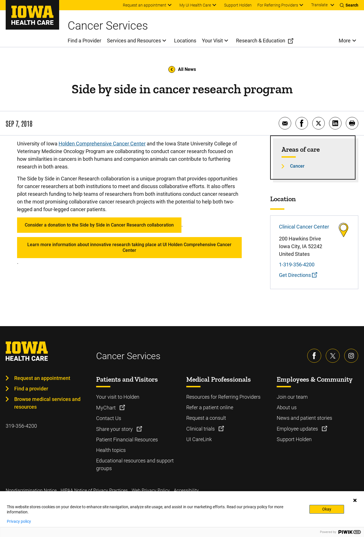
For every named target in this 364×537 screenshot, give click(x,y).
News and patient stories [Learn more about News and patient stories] (304, 418)
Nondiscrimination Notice (31, 490)
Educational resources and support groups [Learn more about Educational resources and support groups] (135, 464)
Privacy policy (19, 521)
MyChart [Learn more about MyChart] (106, 408)
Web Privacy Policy (151, 490)
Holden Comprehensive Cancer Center (102, 144)
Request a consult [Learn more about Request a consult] (206, 418)
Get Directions (298, 275)
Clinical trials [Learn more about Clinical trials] (201, 429)
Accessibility (186, 490)
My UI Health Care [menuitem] (195, 5)
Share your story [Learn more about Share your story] (115, 429)
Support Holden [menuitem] (238, 5)
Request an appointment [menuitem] (144, 5)
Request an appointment (42, 378)
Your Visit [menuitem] (212, 41)
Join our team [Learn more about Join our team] (292, 397)
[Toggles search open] (349, 5)
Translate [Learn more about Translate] (319, 5)
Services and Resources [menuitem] (134, 41)
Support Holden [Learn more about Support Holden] (294, 439)
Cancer (297, 166)
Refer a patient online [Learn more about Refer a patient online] (209, 407)
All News (182, 69)
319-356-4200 (21, 426)
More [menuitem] (345, 41)
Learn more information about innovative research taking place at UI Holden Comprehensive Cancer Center (129, 247)
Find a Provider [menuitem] (84, 41)
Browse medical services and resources (47, 403)
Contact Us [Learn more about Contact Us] (108, 418)
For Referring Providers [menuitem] (277, 5)
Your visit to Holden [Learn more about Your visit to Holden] (117, 397)
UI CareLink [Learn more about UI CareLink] (199, 439)
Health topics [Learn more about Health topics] (111, 450)
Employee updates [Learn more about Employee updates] (298, 429)
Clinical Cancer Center (304, 227)
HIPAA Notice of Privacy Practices (94, 490)
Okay (326, 509)
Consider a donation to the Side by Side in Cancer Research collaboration (99, 225)
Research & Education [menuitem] (260, 41)
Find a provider (31, 389)
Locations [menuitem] (185, 41)
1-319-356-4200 (297, 265)
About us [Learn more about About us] (287, 407)
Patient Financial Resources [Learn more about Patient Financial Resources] (127, 440)
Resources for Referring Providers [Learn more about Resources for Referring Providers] (223, 397)
